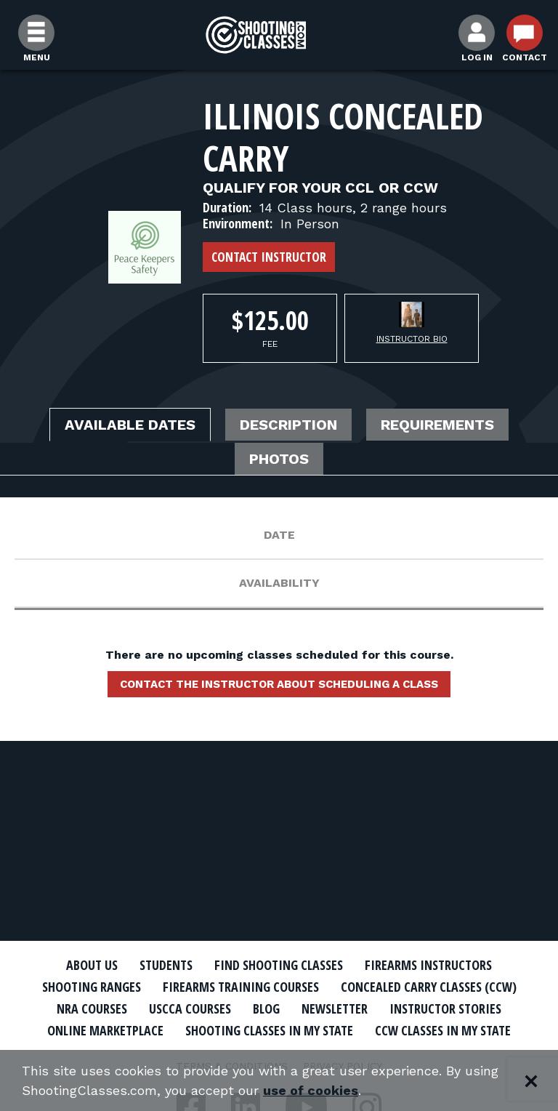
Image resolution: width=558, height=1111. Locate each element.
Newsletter (335, 1008)
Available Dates (130, 424)
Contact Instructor (268, 256)
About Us (92, 965)
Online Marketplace (105, 1030)
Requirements (437, 424)
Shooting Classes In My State (269, 1030)
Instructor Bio (412, 339)
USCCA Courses (190, 1008)
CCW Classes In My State (443, 1030)
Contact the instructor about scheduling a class (279, 684)
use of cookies (310, 1090)
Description (288, 424)
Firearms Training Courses (241, 986)
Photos (279, 459)
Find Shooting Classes (278, 965)
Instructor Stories (445, 1008)
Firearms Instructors (428, 965)
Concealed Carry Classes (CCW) (429, 986)
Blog (266, 1008)
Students (166, 965)
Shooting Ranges (91, 986)
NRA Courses (92, 1008)
